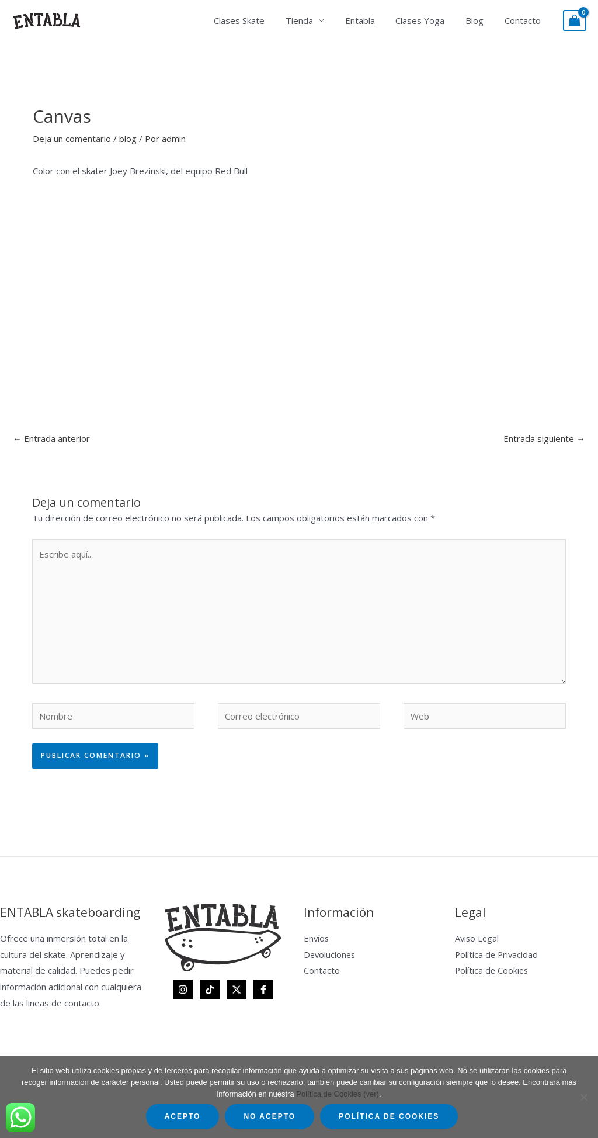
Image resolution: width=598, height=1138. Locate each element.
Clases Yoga (428, 20)
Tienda (314, 20)
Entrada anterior (51, 438)
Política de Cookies (492, 970)
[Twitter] (236, 989)
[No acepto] (583, 1097)
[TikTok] (210, 989)
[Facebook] (263, 989)
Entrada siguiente (544, 438)
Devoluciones (330, 954)
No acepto (269, 1116)
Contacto (524, 20)
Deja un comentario (72, 138)
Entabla (372, 20)
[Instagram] (183, 989)
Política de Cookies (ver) (337, 1093)
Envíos (317, 938)
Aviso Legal (477, 938)
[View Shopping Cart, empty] (574, 21)
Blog (480, 20)
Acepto (183, 1116)
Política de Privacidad (497, 954)
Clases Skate (257, 20)
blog (128, 138)
